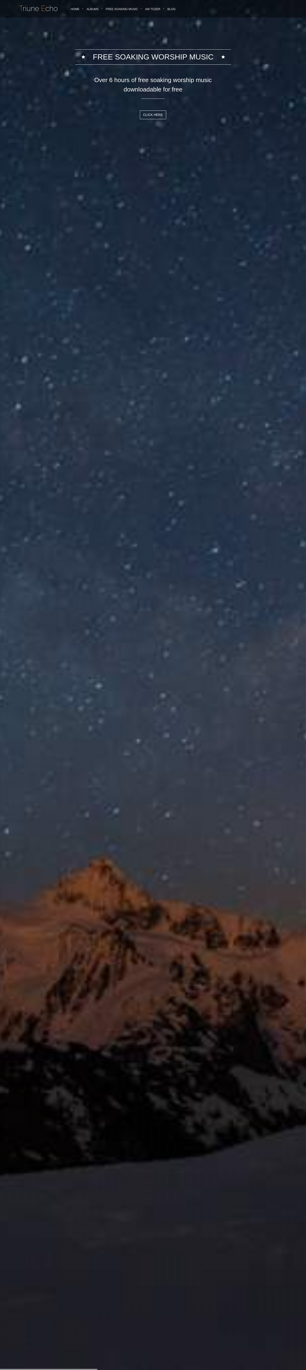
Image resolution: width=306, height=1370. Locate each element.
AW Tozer (152, 9)
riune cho (38, 8)
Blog (171, 9)
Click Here (153, 115)
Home (75, 9)
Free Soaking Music (122, 9)
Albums (92, 9)
